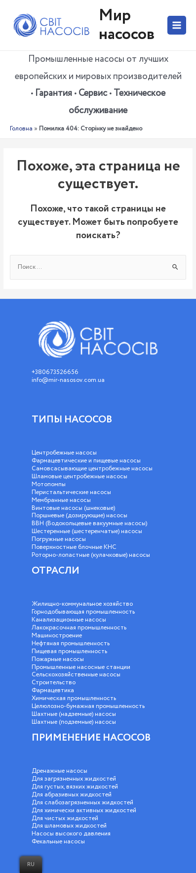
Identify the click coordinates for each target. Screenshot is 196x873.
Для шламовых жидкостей (69, 826)
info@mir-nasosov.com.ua (68, 380)
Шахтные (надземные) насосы (74, 714)
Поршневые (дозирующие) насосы (79, 515)
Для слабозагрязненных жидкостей (82, 802)
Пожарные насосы (58, 659)
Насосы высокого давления (71, 833)
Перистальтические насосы (71, 492)
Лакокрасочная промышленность (79, 627)
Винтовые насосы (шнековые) (73, 508)
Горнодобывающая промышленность (83, 612)
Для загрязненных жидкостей (74, 779)
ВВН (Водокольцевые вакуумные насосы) (89, 523)
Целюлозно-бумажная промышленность (88, 706)
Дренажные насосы (59, 771)
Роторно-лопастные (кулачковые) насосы (91, 555)
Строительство (54, 682)
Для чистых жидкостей (65, 818)
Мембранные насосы (61, 500)
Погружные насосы (59, 539)
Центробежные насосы (64, 452)
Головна (21, 128)
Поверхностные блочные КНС (74, 547)
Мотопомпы (49, 484)
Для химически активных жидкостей (84, 810)
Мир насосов (127, 25)
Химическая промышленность (74, 698)
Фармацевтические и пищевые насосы (86, 460)
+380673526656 (55, 372)
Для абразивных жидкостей (72, 794)
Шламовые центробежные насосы (79, 476)
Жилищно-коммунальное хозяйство (82, 604)
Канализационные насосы (69, 619)
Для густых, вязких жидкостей (75, 786)
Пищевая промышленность (69, 651)
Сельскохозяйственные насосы (76, 674)
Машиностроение (57, 635)
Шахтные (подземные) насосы (74, 722)
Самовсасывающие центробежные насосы (92, 468)
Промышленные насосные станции (81, 667)
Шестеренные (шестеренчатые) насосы (87, 531)
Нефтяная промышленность (71, 643)
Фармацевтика (53, 690)
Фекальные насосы (58, 841)
